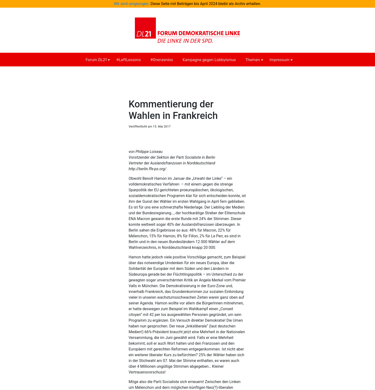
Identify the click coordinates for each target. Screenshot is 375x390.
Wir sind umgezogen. (131, 3)
